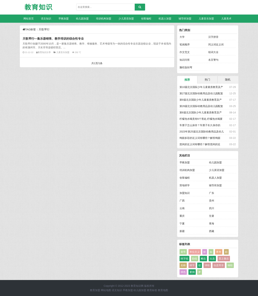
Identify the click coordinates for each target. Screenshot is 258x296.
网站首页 (28, 18)
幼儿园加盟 (82, 18)
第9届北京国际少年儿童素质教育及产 (201, 99)
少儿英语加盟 (126, 18)
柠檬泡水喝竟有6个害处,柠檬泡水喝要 (201, 118)
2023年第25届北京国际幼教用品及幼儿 (202, 131)
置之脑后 (224, 258)
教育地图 (163, 290)
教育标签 (152, 290)
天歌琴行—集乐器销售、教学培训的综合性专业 (53, 38)
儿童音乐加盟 (206, 18)
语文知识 (46, 18)
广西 (182, 200)
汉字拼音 (213, 36)
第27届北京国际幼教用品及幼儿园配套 (201, 93)
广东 (211, 193)
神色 (183, 272)
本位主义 (195, 251)
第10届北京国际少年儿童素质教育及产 (201, 87)
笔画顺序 (185, 44)
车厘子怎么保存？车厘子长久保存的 (200, 125)
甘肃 (211, 215)
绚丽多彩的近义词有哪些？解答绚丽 (200, 137)
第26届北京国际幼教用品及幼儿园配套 (201, 106)
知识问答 (185, 59)
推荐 (187, 79)
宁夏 (182, 223)
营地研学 (185, 185)
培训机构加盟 (103, 18)
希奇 (218, 251)
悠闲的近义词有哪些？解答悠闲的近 (200, 144)
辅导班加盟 (185, 18)
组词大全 (213, 52)
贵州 (211, 200)
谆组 (207, 265)
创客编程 (146, 18)
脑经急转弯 (186, 67)
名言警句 (213, 59)
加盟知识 (185, 193)
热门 (207, 79)
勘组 (194, 258)
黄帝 (183, 251)
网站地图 (106, 290)
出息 (212, 258)
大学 (182, 36)
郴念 (203, 258)
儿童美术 (226, 18)
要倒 (192, 272)
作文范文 (185, 52)
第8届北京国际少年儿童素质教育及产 (201, 112)
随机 (228, 79)
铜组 (230, 265)
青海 (211, 223)
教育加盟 (95, 290)
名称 (183, 265)
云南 (182, 208)
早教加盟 (63, 18)
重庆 (182, 215)
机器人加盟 (165, 18)
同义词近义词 (216, 44)
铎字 (192, 265)
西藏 (211, 231)
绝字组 (184, 258)
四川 (211, 208)
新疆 (182, 231)
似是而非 (219, 265)
